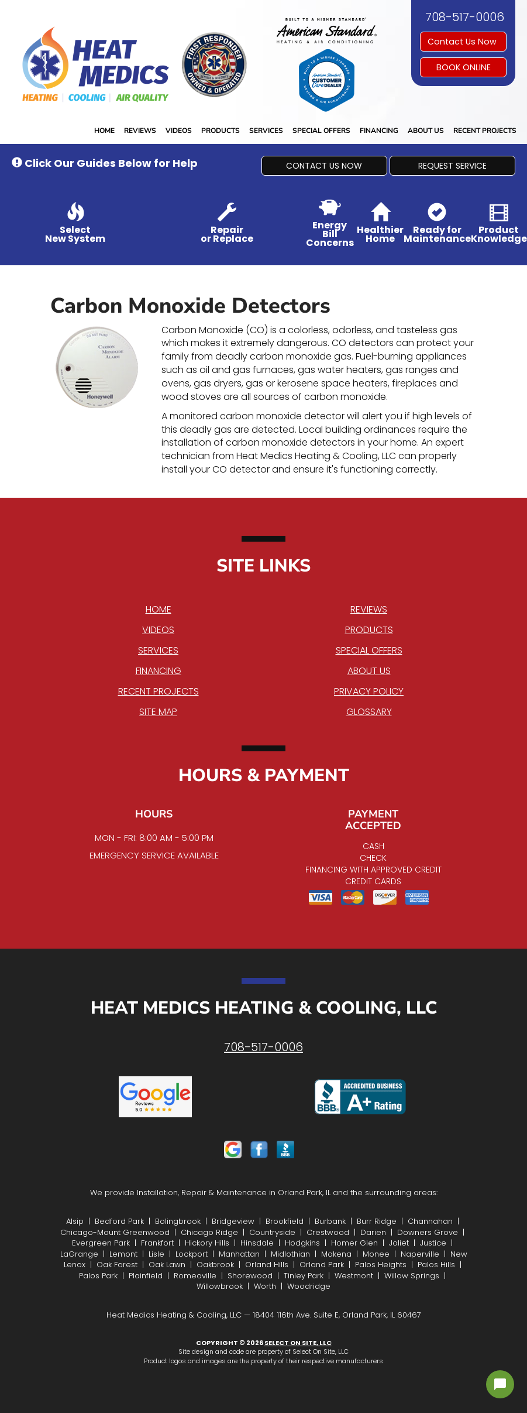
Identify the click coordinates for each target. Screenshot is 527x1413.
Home (104, 130)
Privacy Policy (369, 691)
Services (266, 130)
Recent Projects (484, 130)
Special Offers (321, 130)
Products (220, 130)
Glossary (369, 712)
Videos (179, 130)
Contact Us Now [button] (463, 41)
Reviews (140, 130)
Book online (463, 67)
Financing (379, 130)
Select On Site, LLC (298, 1342)
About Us (426, 130)
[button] (324, 166)
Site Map (158, 712)
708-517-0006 (263, 1047)
